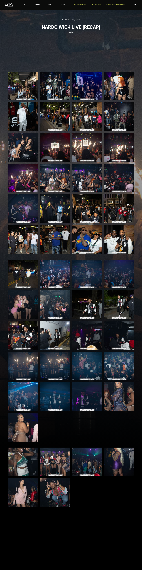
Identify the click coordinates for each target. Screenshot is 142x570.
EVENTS (37, 4)
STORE (63, 4)
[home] (9, 5)
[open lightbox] (23, 87)
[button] (135, 5)
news (25, 4)
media (50, 4)
